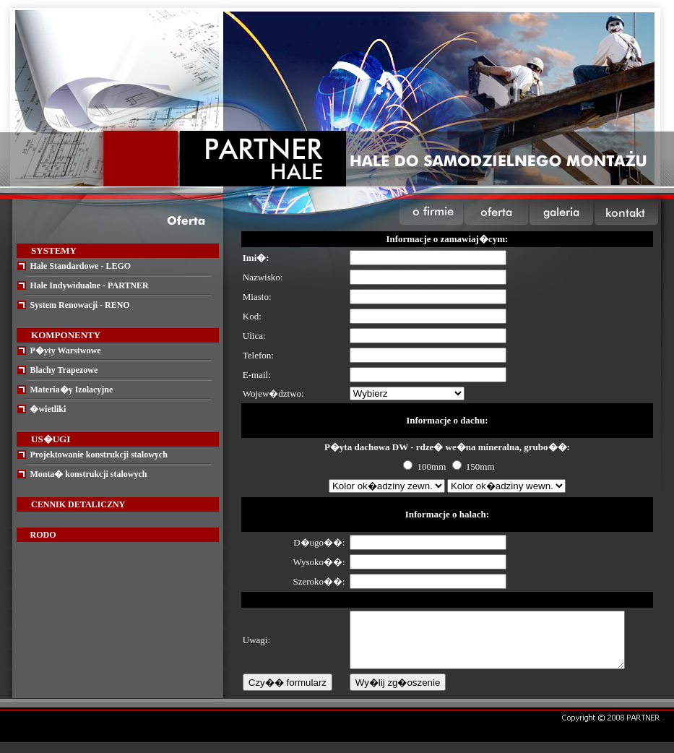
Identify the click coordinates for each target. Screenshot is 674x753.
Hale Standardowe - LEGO (80, 266)
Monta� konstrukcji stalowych (88, 474)
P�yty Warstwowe (65, 350)
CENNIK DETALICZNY (78, 504)
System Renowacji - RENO (79, 305)
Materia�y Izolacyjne (71, 389)
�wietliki (48, 409)
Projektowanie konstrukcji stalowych (98, 454)
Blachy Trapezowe (64, 370)
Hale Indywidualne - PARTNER (89, 285)
